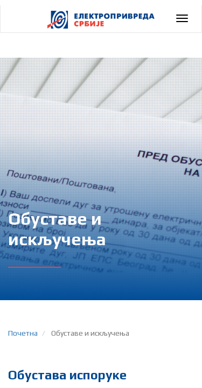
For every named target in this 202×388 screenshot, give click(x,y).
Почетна (23, 333)
